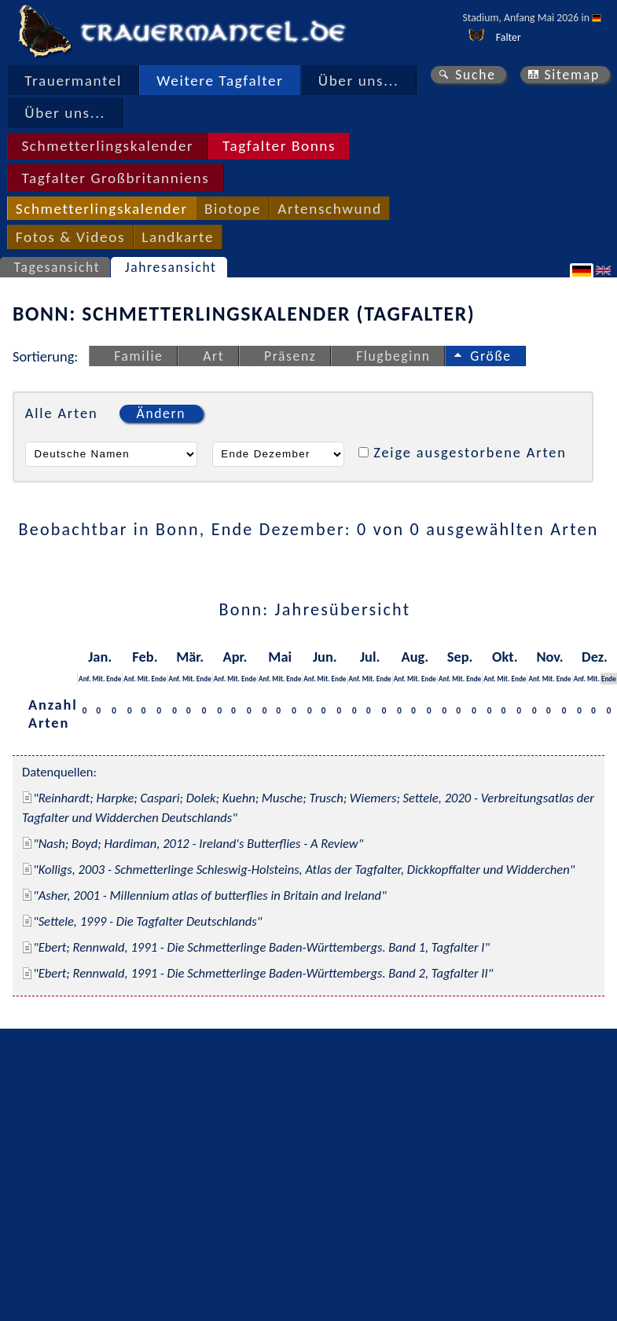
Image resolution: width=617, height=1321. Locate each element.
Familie (138, 356)
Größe (490, 356)
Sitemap (572, 74)
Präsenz (290, 356)
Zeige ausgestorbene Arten (470, 452)
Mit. (98, 678)
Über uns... (358, 81)
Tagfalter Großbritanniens (115, 178)
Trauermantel (73, 81)
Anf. (84, 678)
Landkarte (177, 237)
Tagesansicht (57, 267)
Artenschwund (329, 209)
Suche (475, 74)
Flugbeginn (393, 356)
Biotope (232, 209)
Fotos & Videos (70, 237)
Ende (113, 678)
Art (213, 356)
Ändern (161, 413)
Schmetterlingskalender (107, 146)
